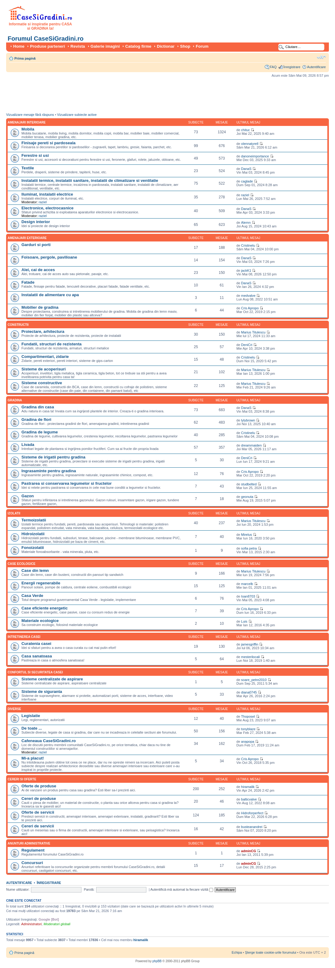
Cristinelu (248, 245)
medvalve (248, 295)
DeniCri (246, 345)
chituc (245, 130)
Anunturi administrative (29, 843)
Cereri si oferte (22, 779)
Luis (244, 621)
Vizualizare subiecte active (76, 114)
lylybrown (248, 420)
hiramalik (247, 787)
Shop (185, 46)
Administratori (31, 924)
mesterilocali (250, 657)
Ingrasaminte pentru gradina (48, 471)
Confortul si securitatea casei (35, 672)
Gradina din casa (37, 407)
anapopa (247, 741)
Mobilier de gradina (39, 307)
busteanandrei (251, 827)
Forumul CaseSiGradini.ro (46, 38)
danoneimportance (255, 156)
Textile (27, 168)
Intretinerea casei (24, 637)
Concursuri (32, 862)
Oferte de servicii (37, 812)
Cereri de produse (38, 798)
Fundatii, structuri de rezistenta (51, 344)
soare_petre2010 (253, 680)
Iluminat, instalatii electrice (47, 194)
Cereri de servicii (37, 826)
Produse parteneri (47, 46)
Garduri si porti (36, 244)
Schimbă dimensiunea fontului (321, 57)
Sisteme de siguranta (41, 691)
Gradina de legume (39, 432)
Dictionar (166, 46)
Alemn (245, 222)
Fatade (28, 282)
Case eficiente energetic (44, 608)
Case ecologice (22, 563)
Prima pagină (25, 58)
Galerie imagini (105, 46)
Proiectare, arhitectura (42, 331)
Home (18, 46)
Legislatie (30, 715)
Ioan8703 (248, 596)
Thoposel (248, 716)
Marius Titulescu (253, 332)
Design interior (35, 221)
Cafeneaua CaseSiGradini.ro (48, 740)
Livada (27, 444)
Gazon (27, 496)
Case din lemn (35, 570)
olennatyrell (249, 143)
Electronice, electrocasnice (47, 208)
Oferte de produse (38, 786)
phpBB (157, 961)
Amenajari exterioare (27, 238)
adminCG (248, 851)
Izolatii (14, 513)
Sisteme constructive (41, 383)
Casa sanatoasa (36, 656)
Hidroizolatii (32, 534)
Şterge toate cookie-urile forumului (270, 952)
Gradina (15, 400)
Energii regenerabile (40, 583)
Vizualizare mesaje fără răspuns (30, 114)
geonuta (247, 497)
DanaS (246, 169)
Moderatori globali (56, 924)
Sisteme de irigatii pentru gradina (53, 457)
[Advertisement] (117, 96)
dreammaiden (251, 445)
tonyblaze (248, 729)
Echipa (236, 952)
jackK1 (246, 270)
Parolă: (89, 889)
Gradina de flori (36, 419)
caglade (247, 181)
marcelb (247, 584)
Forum (202, 46)
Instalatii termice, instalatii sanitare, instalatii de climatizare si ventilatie (89, 180)
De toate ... (31, 728)
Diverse (14, 709)
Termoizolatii (33, 520)
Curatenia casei (36, 643)
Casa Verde (32, 595)
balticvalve (249, 799)
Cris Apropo (249, 308)
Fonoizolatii (32, 547)
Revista (77, 46)
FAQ (273, 67)
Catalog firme (138, 46)
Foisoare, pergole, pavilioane (49, 257)
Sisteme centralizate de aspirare (52, 679)
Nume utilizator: (17, 889)
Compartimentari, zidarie (45, 356)
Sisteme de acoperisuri (43, 369)
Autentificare (316, 67)
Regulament (32, 850)
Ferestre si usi (35, 155)
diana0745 (249, 692)
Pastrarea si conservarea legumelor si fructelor (66, 483)
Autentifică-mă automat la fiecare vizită (181, 889)
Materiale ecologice (40, 620)
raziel (43, 202)
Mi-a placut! (32, 758)
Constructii (18, 324)
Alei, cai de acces (38, 269)
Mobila (27, 129)
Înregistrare (291, 67)
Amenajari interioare (27, 122)
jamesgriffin (249, 644)
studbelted (249, 484)
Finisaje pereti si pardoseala (48, 143)
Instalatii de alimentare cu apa (50, 295)
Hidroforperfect (252, 813)
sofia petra (249, 548)
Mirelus (246, 534)
